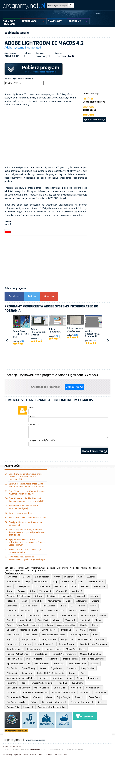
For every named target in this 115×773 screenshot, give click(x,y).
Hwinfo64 (100, 639)
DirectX (103, 615)
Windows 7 (85, 692)
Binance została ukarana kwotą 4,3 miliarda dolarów (25, 551)
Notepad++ (12, 600)
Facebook (14, 296)
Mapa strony (7, 754)
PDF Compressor (56, 610)
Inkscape (57, 620)
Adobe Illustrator (75, 328)
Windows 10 (61, 591)
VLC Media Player (30, 605)
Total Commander (15, 615)
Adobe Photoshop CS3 (92, 332)
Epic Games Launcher (16, 702)
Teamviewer (93, 678)
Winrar (57, 576)
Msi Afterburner (42, 663)
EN (7, 746)
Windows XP (60, 586)
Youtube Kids (13, 707)
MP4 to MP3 (49, 615)
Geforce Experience (79, 634)
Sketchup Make (23, 586)
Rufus (32, 591)
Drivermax (11, 610)
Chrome (95, 600)
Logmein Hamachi (53, 649)
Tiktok (23, 682)
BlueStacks (26, 610)
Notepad (94, 663)
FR (14, 746)
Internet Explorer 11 (45, 644)
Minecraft (68, 576)
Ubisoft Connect (41, 687)
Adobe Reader (13, 581)
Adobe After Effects (19, 332)
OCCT (73, 586)
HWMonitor (12, 576)
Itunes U (101, 702)
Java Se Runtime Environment (93, 644)
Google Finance (49, 639)
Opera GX (94, 596)
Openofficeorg (28, 668)
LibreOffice (12, 605)
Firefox (81, 605)
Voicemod (70, 620)
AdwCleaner (68, 581)
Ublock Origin (60, 687)
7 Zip (55, 581)
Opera (43, 668)
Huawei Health (84, 639)
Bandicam (51, 596)
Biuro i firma (62, 567)
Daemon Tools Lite (28, 629)
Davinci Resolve (42, 586)
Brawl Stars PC (26, 620)
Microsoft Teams (96, 581)
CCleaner (91, 576)
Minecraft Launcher (77, 610)
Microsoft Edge (88, 615)
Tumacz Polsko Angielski (42, 682)
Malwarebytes (54, 600)
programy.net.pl (36, 749)
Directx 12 (66, 629)
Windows (37, 697)
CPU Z (63, 605)
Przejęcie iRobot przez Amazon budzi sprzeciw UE (26, 523)
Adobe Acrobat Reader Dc (28, 625)
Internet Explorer (68, 615)
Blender (84, 625)
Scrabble (44, 678)
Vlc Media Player (93, 687)
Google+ (49, 296)
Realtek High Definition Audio (50, 673)
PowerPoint (43, 620)
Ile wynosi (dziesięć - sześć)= (41, 440)
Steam (25, 600)
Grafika (20, 570)
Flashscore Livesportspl (82, 702)
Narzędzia (74, 567)
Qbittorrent (12, 673)
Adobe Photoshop (54, 330)
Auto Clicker (37, 600)
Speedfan (57, 678)
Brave (95, 625)
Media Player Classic (75, 649)
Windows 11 (45, 591)
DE (20, 746)
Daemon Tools (41, 581)
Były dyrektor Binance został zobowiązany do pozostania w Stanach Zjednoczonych (27, 542)
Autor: (31, 407)
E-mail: (31, 416)
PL (4, 746)
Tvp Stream (77, 682)
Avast (9, 586)
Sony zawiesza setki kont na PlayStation (27, 517)
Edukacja (51, 567)
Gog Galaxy (12, 639)
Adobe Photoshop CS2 (38, 330)
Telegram (11, 682)
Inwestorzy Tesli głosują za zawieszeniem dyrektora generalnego (27, 558)
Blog (98, 13)
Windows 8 (77, 591)
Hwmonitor (12, 644)
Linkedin (41, 754)
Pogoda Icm (56, 668)
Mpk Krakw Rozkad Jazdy (18, 663)
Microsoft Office (14, 658)
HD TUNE (26, 576)
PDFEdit (94, 610)
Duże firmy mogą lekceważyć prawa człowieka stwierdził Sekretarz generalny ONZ (25, 476)
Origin (69, 600)
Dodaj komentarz (94, 451)
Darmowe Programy (9, 22)
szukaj (71, 5)
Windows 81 (100, 692)
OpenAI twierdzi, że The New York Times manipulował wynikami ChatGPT (27, 499)
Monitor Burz (53, 658)
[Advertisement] (57, 144)
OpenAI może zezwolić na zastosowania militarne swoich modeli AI (28, 492)
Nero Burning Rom (77, 663)
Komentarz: (33, 424)
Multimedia (86, 567)
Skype (9, 591)
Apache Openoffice (66, 625)
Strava (80, 678)
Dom (28, 570)
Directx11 (80, 629)
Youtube (58, 754)
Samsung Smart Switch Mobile (21, 678)
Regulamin (17, 754)
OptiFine (39, 610)
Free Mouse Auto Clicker (53, 634)
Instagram (26, 644)
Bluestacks (79, 697)
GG (72, 605)
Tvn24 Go (62, 682)
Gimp (27, 581)
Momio (98, 620)
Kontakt (25, 754)
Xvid (80, 576)
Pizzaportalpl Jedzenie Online (52, 707)
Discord (93, 605)
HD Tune (85, 586)
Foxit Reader (67, 596)
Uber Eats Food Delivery (18, 687)
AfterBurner (81, 600)
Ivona (80, 581)
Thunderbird (99, 586)
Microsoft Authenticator (17, 653)
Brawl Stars (94, 697)
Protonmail (72, 668)
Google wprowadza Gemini (22, 513)
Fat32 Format (31, 634)
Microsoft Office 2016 (90, 653)
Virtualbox (76, 687)
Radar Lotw (27, 673)
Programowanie (38, 567)
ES (11, 746)
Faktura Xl (28, 707)
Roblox (34, 702)
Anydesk (81, 596)
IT (17, 746)
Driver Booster (42, 576)
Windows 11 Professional (18, 596)
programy (74, 21)
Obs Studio (12, 668)
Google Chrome (29, 639)
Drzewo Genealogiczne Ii (54, 702)
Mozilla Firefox (70, 658)
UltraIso (38, 596)
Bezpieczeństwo (39, 570)
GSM (27, 567)
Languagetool (33, 649)
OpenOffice (33, 615)
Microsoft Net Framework (63, 653)
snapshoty (55, 21)
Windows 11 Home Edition (35, 692)
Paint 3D (10, 620)
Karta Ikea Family (15, 649)
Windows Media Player (17, 697)
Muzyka (19, 567)
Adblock (49, 625)
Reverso (72, 673)
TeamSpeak (84, 620)
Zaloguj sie (74, 387)
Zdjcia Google (63, 697)
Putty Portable (88, 668)
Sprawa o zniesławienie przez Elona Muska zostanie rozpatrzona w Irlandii (26, 485)
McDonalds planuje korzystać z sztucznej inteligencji (23, 507)
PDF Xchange (49, 605)
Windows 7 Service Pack (63, 692)
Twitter (32, 296)
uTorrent (21, 591)
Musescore (59, 663)
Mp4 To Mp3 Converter (93, 658)
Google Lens (67, 639)
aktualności (29, 21)
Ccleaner (11, 629)
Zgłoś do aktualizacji (94, 119)
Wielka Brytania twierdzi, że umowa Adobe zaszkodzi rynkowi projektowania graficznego (28, 532)
